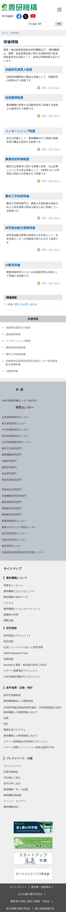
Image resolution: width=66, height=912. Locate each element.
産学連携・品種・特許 (19, 687)
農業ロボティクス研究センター (19, 527)
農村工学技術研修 (17, 196)
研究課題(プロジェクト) (17, 635)
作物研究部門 (9, 461)
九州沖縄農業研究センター (16, 442)
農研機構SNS (11, 806)
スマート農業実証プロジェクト (21, 670)
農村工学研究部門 (11, 448)
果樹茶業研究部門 (11, 479)
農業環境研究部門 (11, 502)
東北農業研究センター (14, 423)
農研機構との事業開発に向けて (21, 712)
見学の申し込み (12, 783)
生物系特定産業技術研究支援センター (23, 552)
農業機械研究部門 (11, 454)
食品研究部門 (9, 473)
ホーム (5, 33)
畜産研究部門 (9, 467)
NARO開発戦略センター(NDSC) (19, 400)
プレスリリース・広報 (19, 758)
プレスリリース (12, 766)
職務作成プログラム (15, 729)
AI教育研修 (12, 265)
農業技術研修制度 (17, 159)
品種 (6, 718)
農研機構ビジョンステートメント (22, 608)
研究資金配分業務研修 (20, 228)
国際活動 (8, 620)
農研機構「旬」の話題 (16, 789)
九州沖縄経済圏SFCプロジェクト (22, 676)
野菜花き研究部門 (11, 489)
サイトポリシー (18, 887)
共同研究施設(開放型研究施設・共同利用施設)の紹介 (33, 707)
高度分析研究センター (14, 539)
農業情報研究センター (14, 520)
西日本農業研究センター (15, 436)
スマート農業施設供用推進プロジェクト (26, 741)
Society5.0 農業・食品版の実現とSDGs (25, 664)
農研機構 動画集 (12, 795)
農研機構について (16, 577)
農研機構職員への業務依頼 (18, 701)
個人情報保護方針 (45, 908)
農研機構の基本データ (16, 597)
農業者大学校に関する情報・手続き (30, 901)
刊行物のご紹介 (12, 777)
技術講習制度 (14, 97)
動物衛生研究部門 (11, 514)
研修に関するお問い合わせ (22, 304)
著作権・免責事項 (41, 887)
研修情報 (33, 318)
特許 (6, 723)
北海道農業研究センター (15, 417)
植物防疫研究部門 (11, 508)
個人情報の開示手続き (18, 908)
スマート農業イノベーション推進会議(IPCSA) (29, 747)
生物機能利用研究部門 (14, 495)
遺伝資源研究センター (14, 533)
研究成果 (8, 641)
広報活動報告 (11, 771)
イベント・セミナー (15, 801)
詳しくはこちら (51, 87)
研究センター (25, 407)
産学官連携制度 (12, 695)
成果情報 (8, 659)
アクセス (8, 603)
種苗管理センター (11, 545)
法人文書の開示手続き (30, 894)
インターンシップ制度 (20, 131)
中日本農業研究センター (15, 429)
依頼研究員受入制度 (18, 69)
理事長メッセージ (13, 585)
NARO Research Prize (16, 653)
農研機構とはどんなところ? (19, 591)
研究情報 (11, 628)
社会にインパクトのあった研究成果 (23, 647)
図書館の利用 (11, 614)
